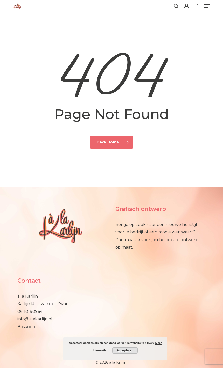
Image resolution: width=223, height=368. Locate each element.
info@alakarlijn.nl (34, 319)
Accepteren (125, 350)
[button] (207, 6)
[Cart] (196, 6)
